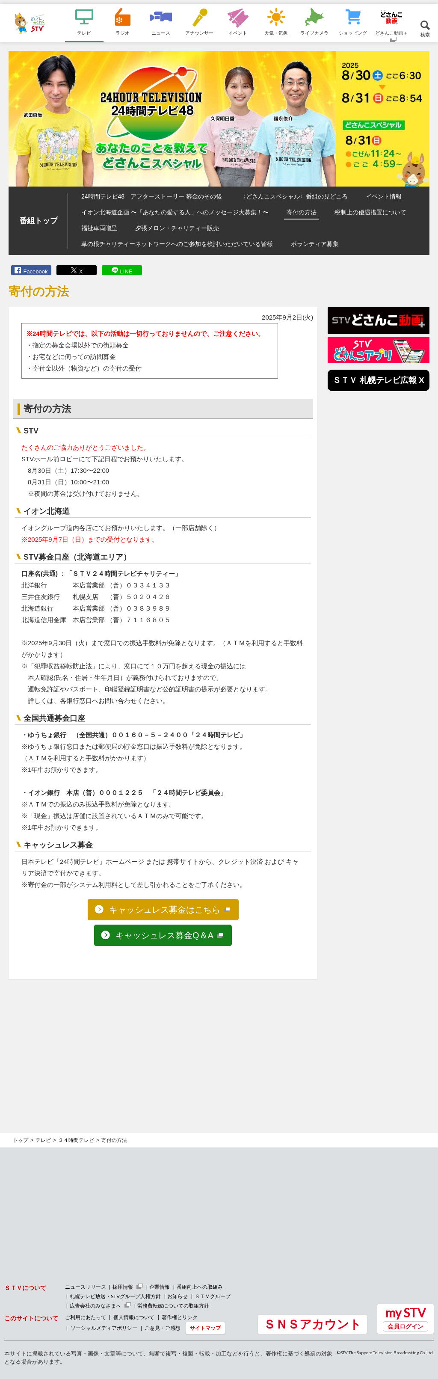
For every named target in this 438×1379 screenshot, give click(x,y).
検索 (425, 34)
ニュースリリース (85, 1287)
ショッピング (353, 33)
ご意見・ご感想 (163, 1328)
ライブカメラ (314, 33)
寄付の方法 (302, 212)
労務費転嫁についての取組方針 (173, 1305)
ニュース (160, 33)
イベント (237, 33)
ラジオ (122, 33)
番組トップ (38, 220)
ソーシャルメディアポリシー (104, 1328)
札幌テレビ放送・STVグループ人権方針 (115, 1296)
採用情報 (122, 1287)
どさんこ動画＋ (391, 33)
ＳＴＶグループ (213, 1296)
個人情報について (133, 1317)
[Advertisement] (163, 1047)
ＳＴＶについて (25, 1287)
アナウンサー (199, 33)
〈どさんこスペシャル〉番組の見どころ (294, 196)
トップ (20, 1140)
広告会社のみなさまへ (95, 1305)
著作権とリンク (180, 1317)
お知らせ (177, 1296)
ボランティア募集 (315, 243)
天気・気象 (276, 33)
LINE (126, 271)
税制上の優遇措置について (370, 212)
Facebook (35, 271)
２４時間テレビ (76, 1140)
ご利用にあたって (85, 1317)
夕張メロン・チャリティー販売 (177, 228)
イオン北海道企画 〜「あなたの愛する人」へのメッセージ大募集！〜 (175, 212)
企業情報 (159, 1287)
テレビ (84, 33)
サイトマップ (205, 1328)
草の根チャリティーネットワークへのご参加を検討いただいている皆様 (177, 243)
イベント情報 (384, 196)
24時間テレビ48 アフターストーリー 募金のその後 (151, 196)
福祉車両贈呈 (99, 228)
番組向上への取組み (200, 1287)
